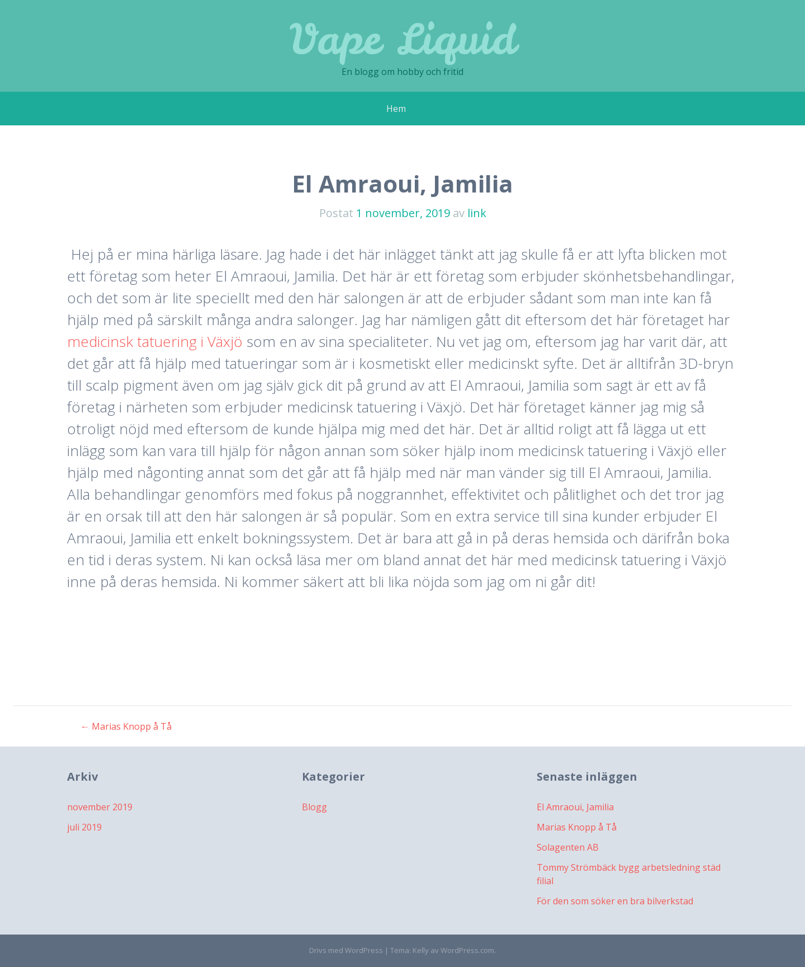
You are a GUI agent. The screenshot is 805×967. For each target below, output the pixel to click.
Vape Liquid (403, 39)
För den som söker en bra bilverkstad (615, 901)
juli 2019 (84, 827)
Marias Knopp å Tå (126, 726)
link (476, 212)
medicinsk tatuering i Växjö (155, 341)
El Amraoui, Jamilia (575, 807)
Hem (396, 108)
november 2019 (99, 807)
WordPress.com (467, 950)
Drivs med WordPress (346, 950)
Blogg (314, 807)
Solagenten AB (568, 847)
